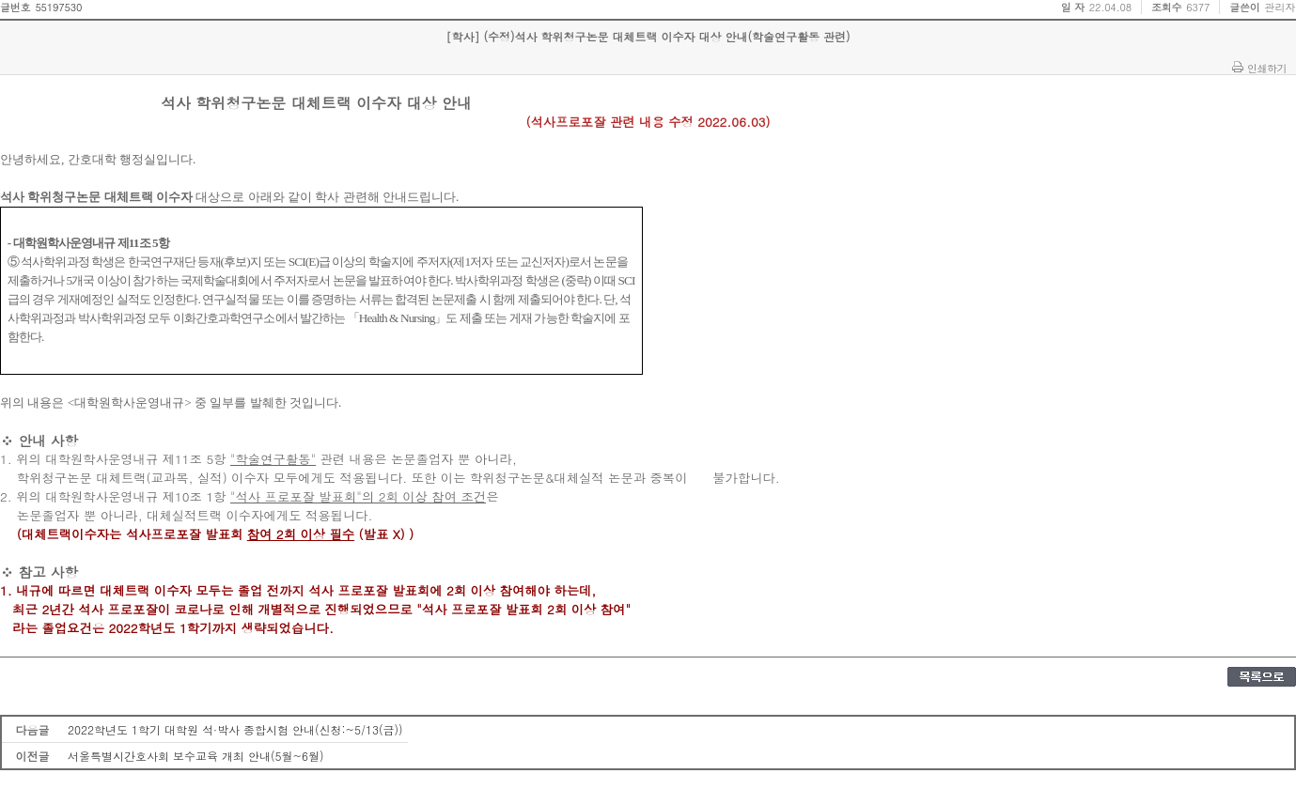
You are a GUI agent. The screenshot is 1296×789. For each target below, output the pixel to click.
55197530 (58, 7)
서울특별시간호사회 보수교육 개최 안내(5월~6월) (196, 756)
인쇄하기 (1267, 67)
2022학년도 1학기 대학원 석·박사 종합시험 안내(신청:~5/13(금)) (235, 729)
